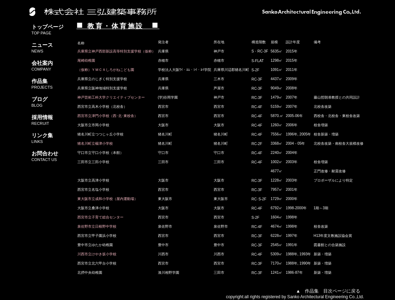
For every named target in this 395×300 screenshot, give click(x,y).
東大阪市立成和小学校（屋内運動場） (107, 199)
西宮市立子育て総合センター (100, 217)
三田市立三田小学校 (93, 162)
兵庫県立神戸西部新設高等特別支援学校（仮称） (116, 51)
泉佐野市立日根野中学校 (96, 226)
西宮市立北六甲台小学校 (96, 263)
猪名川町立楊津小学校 (95, 143)
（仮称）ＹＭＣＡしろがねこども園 (105, 70)
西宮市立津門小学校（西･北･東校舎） (107, 116)
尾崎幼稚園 (86, 60)
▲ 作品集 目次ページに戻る (328, 291)
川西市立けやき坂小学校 (96, 254)
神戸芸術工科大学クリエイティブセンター (111, 97)
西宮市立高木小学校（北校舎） (102, 107)
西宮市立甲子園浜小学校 (96, 236)
